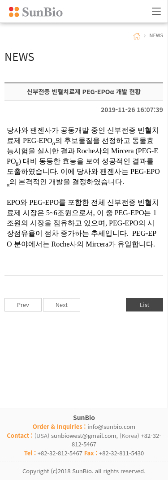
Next (62, 304)
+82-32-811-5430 (121, 453)
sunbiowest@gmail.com (83, 435)
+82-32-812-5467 (60, 453)
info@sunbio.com (111, 426)
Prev (23, 304)
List (144, 304)
